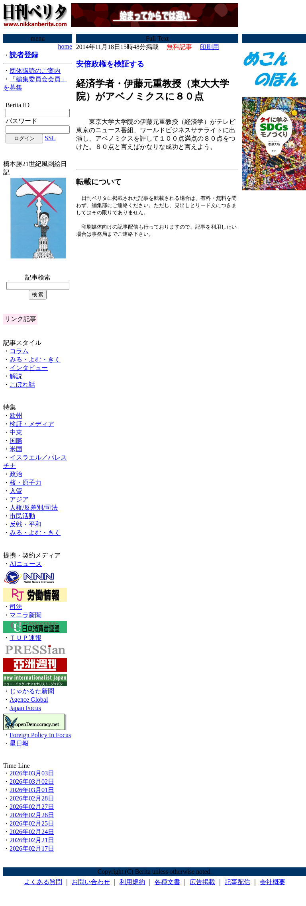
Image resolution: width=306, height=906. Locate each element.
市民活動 (22, 516)
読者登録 (24, 55)
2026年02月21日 (32, 840)
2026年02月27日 (32, 806)
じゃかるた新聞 (32, 691)
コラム (19, 351)
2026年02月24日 (32, 831)
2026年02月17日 (32, 848)
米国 (16, 449)
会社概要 (272, 882)
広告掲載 (202, 882)
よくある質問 (43, 882)
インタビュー (29, 367)
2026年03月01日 (32, 790)
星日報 (19, 743)
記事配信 (237, 882)
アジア (19, 499)
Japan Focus (25, 707)
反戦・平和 (25, 524)
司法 (16, 606)
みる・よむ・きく (35, 359)
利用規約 (132, 882)
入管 (16, 490)
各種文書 (167, 882)
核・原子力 (25, 482)
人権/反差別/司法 (34, 507)
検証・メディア (32, 424)
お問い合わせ (91, 882)
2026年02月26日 (32, 815)
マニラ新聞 (25, 615)
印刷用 (209, 46)
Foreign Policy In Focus (40, 735)
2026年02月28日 (32, 798)
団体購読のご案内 (35, 70)
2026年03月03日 (32, 773)
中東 (16, 432)
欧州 (16, 415)
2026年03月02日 (32, 781)
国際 (16, 440)
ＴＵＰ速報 (25, 637)
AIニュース (26, 563)
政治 (16, 474)
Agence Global (29, 699)
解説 (16, 376)
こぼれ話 (22, 384)
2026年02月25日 (32, 823)
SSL (50, 138)
